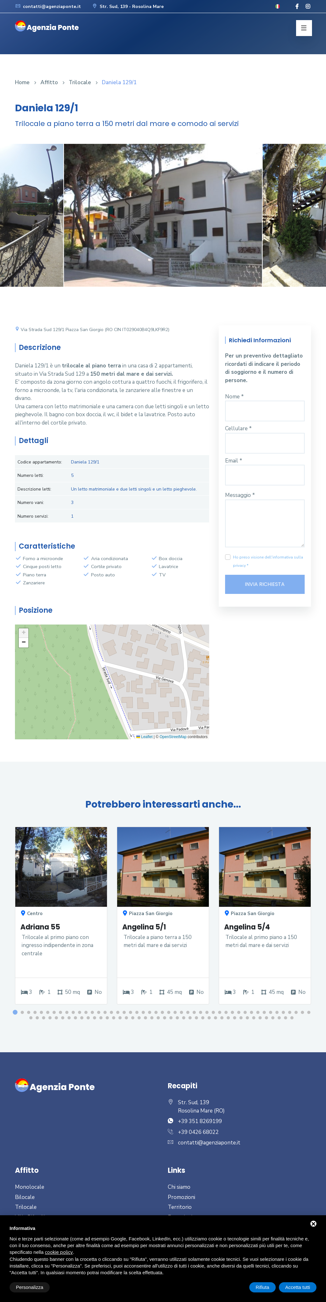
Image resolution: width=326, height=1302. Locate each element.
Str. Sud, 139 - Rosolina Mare (128, 7)
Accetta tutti (297, 1287)
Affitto (49, 82)
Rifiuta (262, 1287)
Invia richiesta (265, 584)
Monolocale (29, 1187)
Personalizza (29, 1287)
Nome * (234, 396)
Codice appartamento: (40, 462)
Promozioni (181, 1197)
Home (22, 82)
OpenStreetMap (173, 737)
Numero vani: (31, 502)
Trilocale (80, 82)
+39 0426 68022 (198, 1132)
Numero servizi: (33, 516)
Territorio (180, 1207)
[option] (163, 220)
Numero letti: (31, 475)
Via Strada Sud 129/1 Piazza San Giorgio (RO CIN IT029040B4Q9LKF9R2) (92, 330)
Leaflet (144, 737)
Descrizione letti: (34, 489)
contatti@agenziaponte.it (48, 7)
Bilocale (25, 1197)
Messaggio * (240, 495)
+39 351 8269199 (200, 1121)
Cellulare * (238, 428)
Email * (233, 460)
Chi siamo (179, 1187)
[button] (23, 633)
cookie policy (59, 1252)
